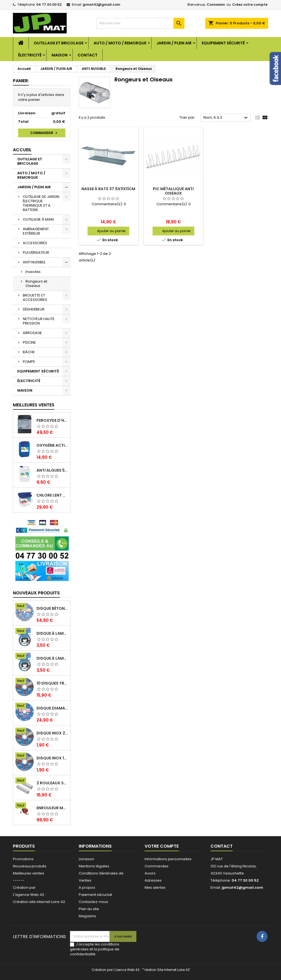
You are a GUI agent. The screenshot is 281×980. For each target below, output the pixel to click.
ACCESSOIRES (35, 243)
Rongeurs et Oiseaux (36, 283)
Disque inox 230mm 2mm (52, 733)
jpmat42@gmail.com (101, 4)
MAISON (60, 55)
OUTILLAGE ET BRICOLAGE (58, 43)
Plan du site (89, 908)
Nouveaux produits (36, 593)
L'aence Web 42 (126, 969)
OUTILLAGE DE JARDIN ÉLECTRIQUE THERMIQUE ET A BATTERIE (41, 203)
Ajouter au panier (111, 231)
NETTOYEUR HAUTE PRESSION (39, 321)
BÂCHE (29, 352)
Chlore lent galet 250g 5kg (52, 495)
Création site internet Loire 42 (39, 901)
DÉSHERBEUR (33, 309)
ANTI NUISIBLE (34, 262)
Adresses (153, 880)
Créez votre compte (250, 4)
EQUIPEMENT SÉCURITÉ (223, 43)
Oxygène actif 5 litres (52, 445)
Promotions (23, 859)
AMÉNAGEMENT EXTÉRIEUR (36, 231)
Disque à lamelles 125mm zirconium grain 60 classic (52, 658)
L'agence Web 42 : (29, 894)
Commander (44, 132)
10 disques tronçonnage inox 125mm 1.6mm (52, 683)
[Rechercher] (140, 23)
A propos (87, 887)
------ (18, 880)
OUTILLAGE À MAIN (38, 219)
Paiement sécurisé (95, 894)
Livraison (86, 859)
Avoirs (150, 873)
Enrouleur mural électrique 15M (52, 808)
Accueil (22, 150)
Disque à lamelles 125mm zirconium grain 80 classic (52, 633)
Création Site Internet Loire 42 (166, 969)
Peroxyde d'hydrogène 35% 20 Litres (52, 420)
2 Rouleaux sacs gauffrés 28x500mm (52, 783)
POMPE (29, 361)
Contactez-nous (93, 901)
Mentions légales (94, 866)
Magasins (87, 916)
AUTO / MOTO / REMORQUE (120, 43)
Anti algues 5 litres (52, 470)
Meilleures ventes (28, 873)
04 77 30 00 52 (48, 4)
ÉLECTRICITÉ (29, 55)
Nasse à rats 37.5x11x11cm (108, 189)
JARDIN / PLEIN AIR (174, 43)
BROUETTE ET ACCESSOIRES (35, 297)
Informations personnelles (168, 859)
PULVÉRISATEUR (36, 252)
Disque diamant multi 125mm (52, 708)
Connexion (216, 4)
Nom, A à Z (226, 118)
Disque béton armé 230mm (52, 608)
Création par (24, 887)
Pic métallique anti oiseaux (173, 191)
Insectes (33, 271)
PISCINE (29, 342)
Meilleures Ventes (33, 405)
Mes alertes (155, 887)
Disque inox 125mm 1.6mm (52, 758)
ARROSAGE (32, 332)
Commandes (156, 866)
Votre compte (162, 846)
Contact (87, 55)
